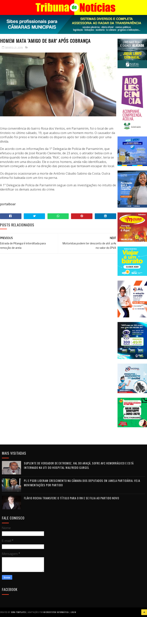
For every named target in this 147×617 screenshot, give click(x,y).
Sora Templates (18, 612)
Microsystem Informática (56, 612)
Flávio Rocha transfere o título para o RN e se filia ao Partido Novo (71, 498)
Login (73, 612)
